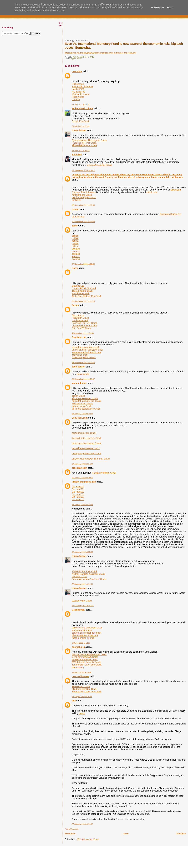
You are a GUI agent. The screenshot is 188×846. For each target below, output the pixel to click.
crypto (82, 713)
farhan (75, 305)
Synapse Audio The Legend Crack (89, 140)
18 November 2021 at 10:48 (83, 205)
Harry (75, 268)
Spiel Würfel (78, 366)
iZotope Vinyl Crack (82, 600)
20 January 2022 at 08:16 (82, 478)
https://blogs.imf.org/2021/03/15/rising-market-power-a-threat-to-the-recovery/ (100, 53)
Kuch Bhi (77, 154)
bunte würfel (83, 374)
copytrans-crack (80, 355)
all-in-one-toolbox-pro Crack (86, 408)
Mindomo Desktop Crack (84, 689)
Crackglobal (78, 609)
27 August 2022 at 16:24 (82, 697)
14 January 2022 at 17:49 (82, 464)
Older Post (181, 833)
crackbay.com (79, 468)
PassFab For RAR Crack (84, 323)
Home (126, 833)
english (73, 59)
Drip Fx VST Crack (81, 328)
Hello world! (78, 97)
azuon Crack (78, 396)
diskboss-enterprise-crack (85, 635)
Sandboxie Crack (80, 293)
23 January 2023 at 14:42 (82, 824)
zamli (75, 225)
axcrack (76, 248)
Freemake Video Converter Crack (89, 579)
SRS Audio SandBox (82, 86)
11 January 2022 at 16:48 (82, 414)
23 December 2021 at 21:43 (83, 363)
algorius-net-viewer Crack (85, 398)
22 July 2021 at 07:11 (80, 104)
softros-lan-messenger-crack (86, 632)
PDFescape (78, 84)
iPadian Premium (80, 94)
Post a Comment (71, 829)
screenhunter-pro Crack (84, 433)
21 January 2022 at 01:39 (82, 505)
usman (75, 209)
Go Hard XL (78, 486)
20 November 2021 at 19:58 (83, 222)
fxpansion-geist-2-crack (84, 357)
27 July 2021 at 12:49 (80, 151)
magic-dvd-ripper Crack (84, 197)
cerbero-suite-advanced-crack (87, 627)
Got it (170, 7)
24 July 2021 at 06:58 (80, 126)
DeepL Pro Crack (80, 121)
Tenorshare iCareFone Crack (87, 664)
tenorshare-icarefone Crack (86, 448)
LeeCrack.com (80, 417)
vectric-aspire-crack (82, 630)
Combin (76, 99)
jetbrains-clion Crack (82, 403)
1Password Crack (81, 686)
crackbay (77, 71)
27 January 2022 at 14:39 (82, 584)
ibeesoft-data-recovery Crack (87, 438)
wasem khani (79, 383)
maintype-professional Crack (86, 453)
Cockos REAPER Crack (84, 288)
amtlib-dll (76, 200)
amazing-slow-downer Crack (86, 443)
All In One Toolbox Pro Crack (86, 296)
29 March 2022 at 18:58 (81, 672)
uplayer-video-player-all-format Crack (91, 458)
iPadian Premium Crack (104, 472)
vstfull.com (152, 192)
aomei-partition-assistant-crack (87, 349)
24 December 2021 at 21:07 (83, 379)
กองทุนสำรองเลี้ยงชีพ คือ (99, 165)
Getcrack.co (78, 285)
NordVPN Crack (80, 320)
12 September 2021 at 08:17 (83, 170)
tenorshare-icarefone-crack (85, 347)
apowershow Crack (81, 406)
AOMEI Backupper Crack (85, 659)
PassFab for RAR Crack (84, 143)
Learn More (157, 7)
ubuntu (79, 59)
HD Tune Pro (78, 91)
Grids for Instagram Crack (85, 657)
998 (74, 700)
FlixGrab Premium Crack (84, 145)
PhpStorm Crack (80, 318)
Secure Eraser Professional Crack (89, 654)
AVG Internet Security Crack (86, 662)
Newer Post (70, 833)
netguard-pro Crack (82, 195)
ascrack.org (78, 647)
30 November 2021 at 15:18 (83, 301)
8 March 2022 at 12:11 (81, 643)
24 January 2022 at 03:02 (82, 552)
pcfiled (75, 236)
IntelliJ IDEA (78, 89)
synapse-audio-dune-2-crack (86, 352)
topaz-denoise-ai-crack (83, 638)
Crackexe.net (79, 337)
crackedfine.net (80, 676)
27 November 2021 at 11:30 (83, 264)
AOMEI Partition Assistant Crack (88, 574)
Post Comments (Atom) (88, 839)
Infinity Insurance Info (84, 481)
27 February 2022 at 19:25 (83, 606)
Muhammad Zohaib (82, 108)
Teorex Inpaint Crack (82, 291)
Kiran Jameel (79, 130)
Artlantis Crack (79, 576)
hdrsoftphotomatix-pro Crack (86, 401)
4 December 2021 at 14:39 (83, 333)
